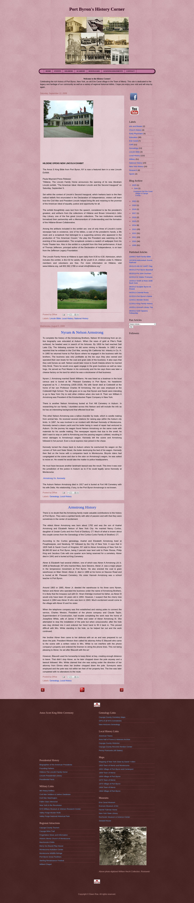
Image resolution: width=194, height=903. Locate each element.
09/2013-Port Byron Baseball (141, 270)
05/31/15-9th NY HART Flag (140, 266)
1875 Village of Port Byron (110, 784)
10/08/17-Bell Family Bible (140, 257)
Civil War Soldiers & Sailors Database (55, 794)
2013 (134, 229)
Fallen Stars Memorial (48, 802)
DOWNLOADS (94, 71)
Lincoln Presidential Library (50, 776)
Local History (67, 318)
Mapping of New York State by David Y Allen (117, 762)
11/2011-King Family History (141, 303)
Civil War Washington (48, 798)
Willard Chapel (45, 864)
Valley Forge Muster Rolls (50, 813)
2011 (134, 237)
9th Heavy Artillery (46, 791)
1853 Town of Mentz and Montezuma (114, 765)
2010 (134, 241)
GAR (131, 144)
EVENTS (57, 71)
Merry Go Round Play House (51, 846)
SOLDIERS (68, 71)
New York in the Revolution (50, 805)
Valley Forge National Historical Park (54, 816)
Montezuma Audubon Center (51, 849)
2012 (134, 233)
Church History (135, 130)
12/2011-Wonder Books (139, 300)
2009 (134, 245)
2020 (134, 205)
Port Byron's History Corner (97, 9)
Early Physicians (136, 133)
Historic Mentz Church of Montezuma (54, 838)
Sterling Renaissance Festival (51, 860)
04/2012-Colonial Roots (139, 292)
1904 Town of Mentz (107, 787)
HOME (48, 71)
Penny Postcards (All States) (111, 750)
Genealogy (54, 496)
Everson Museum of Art (108, 806)
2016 (134, 217)
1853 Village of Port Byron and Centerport (116, 769)
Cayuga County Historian (109, 743)
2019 (134, 209)
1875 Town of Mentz (107, 780)
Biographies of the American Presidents (55, 765)
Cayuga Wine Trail (47, 831)
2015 (134, 221)
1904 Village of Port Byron (110, 791)
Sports (132, 174)
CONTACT (130, 71)
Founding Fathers (46, 768)
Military (132, 159)
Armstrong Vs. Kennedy (54, 478)
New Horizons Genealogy (109, 724)
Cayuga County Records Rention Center (115, 747)
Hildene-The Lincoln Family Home (53, 772)
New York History (136, 166)
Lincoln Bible (55, 318)
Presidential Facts (46, 779)
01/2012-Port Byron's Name (140, 296)
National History (81, 318)
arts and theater (135, 126)
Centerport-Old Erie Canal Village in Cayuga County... (142, 193)
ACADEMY (80, 71)
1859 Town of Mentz (107, 773)
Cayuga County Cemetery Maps (112, 717)
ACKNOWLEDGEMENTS (113, 71)
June (136, 188)
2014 (134, 225)
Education (133, 137)
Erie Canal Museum (107, 802)
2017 (134, 213)
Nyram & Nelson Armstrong (82, 332)
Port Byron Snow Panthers (50, 857)
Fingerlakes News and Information (53, 835)
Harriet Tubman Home (108, 810)
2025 (134, 185)
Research (133, 170)
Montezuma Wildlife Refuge (50, 853)
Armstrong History (82, 507)
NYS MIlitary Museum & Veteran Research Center (60, 809)
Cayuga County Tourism (49, 828)
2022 (134, 201)
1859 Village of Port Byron (110, 776)
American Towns (105, 736)
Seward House (105, 821)
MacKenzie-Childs (46, 842)
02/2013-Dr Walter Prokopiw (140, 277)
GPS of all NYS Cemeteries (110, 721)
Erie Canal (133, 141)
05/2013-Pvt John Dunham (140, 273)
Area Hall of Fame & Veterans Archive (114, 739)
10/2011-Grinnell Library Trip (141, 307)
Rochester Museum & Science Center (114, 817)
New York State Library (108, 813)
